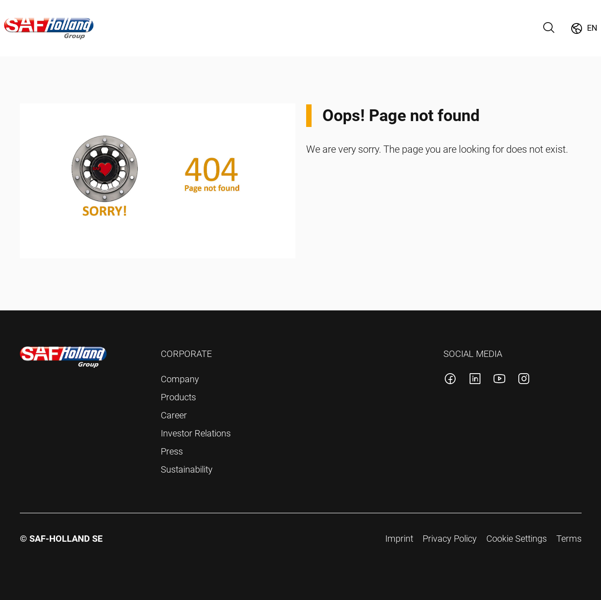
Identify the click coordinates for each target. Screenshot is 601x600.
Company (180, 379)
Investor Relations (196, 433)
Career (174, 415)
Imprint (399, 538)
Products (178, 397)
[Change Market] (583, 28)
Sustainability (187, 469)
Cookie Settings (516, 538)
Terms (569, 538)
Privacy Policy (450, 538)
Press (172, 451)
